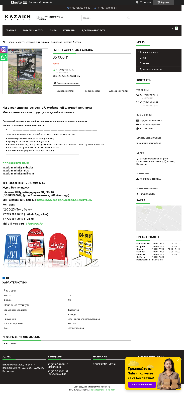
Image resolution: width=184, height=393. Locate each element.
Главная (11, 30)
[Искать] (128, 18)
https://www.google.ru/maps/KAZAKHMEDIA (64, 200)
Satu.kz (106, 387)
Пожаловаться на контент (102, 390)
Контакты (69, 30)
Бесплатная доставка (68, 83)
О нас (53, 30)
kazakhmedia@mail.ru (150, 124)
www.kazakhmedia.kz (16, 162)
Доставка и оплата (93, 30)
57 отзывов (145, 2)
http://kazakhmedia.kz (151, 120)
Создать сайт (35, 2)
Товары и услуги (33, 30)
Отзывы (144, 63)
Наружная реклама (38, 42)
